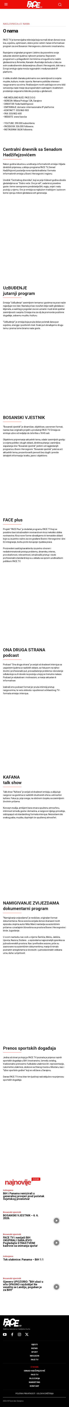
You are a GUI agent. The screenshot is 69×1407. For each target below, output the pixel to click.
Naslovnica (10, 23)
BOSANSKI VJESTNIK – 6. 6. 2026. (20, 1217)
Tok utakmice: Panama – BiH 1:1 (23, 1259)
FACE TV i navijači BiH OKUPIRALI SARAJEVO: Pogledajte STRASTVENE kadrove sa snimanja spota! (20, 1241)
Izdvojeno (8, 1190)
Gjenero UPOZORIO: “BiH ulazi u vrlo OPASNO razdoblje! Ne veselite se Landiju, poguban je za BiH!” (23, 1285)
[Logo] (34, 4)
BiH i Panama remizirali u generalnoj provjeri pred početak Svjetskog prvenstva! (23, 1196)
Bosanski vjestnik (12, 1212)
